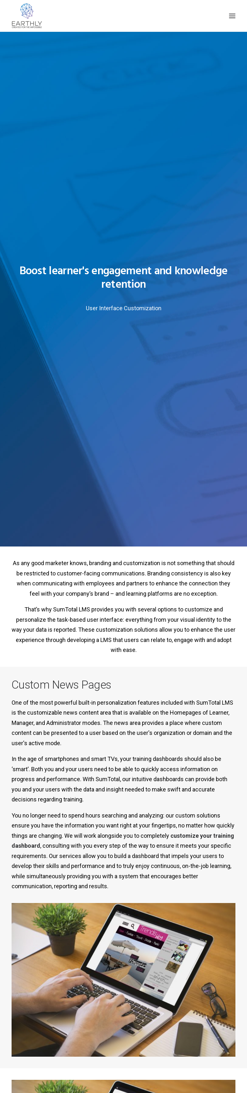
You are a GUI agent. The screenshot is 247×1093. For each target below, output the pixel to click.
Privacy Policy (177, 1053)
